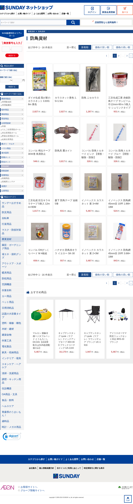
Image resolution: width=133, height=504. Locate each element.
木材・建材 (8, 329)
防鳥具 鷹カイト (63, 150)
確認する (12, 56)
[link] (12, 437)
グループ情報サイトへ (33, 490)
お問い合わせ (53, 13)
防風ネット (6, 157)
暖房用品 (6, 272)
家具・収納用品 (10, 352)
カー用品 (6, 296)
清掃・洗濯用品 (10, 373)
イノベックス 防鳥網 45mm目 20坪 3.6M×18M (119, 253)
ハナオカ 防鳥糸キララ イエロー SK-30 (66, 252)
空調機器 (6, 284)
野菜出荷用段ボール (10, 136)
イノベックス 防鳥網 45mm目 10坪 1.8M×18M (119, 203)
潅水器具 (5, 153)
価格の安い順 (102, 47)
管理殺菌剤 (6, 105)
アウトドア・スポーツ (11, 265)
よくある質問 (39, 13)
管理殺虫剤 (6, 102)
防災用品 (6, 212)
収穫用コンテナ (8, 182)
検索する (12, 87)
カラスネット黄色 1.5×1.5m (66, 99)
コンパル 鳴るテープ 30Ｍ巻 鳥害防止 (39, 152)
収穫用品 (5, 175)
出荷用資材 (6, 123)
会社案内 (32, 468)
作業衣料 (6, 290)
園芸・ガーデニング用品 (11, 247)
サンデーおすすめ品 (11, 205)
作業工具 (6, 340)
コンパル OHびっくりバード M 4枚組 (38, 252)
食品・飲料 (8, 400)
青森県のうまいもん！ (11, 414)
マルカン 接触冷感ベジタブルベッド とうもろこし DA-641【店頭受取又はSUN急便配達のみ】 (41, 340)
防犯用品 (6, 278)
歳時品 (5, 421)
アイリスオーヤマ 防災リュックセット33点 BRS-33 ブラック (118, 337)
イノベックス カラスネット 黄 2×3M (93, 252)
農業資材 (31, 31)
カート (125, 12)
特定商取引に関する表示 (94, 468)
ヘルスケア (8, 406)
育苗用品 (5, 119)
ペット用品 (8, 302)
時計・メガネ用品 (11, 427)
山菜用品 (5, 191)
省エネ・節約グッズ (11, 256)
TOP (128, 500)
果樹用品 (5, 114)
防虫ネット (6, 162)
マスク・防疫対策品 (11, 232)
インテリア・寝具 (11, 358)
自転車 (5, 218)
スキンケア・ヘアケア (11, 366)
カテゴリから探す (7, 13)
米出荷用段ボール (9, 133)
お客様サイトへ (29, 487)
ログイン (92, 12)
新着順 (84, 47)
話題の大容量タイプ (11, 315)
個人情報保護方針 (46, 468)
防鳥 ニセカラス (90, 97)
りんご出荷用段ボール (11, 129)
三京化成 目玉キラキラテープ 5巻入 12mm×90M (39, 203)
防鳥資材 (41, 31)
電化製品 (6, 346)
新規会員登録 (108, 12)
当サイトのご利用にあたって (69, 468)
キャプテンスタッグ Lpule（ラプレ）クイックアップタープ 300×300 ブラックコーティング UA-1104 (66, 340)
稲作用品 (5, 110)
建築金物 (6, 334)
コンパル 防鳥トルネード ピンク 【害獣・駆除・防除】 (93, 154)
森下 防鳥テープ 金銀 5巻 (66, 202)
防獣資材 (5, 171)
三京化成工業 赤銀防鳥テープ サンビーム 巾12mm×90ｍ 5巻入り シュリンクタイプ (119, 102)
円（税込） (39, 111)
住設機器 (6, 388)
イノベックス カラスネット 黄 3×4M (93, 202)
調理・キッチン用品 (11, 381)
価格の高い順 (123, 47)
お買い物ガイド (24, 13)
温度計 (4, 186)
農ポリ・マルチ (7, 144)
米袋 (4, 126)
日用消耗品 (8, 308)
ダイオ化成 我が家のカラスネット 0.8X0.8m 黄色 (39, 101)
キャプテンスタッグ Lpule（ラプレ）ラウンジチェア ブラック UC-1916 (92, 339)
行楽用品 (6, 224)
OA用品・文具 (9, 394)
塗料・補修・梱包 (11, 323)
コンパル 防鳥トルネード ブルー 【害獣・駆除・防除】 (119, 154)
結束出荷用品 (7, 139)
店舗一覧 (65, 13)
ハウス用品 (6, 148)
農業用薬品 (6, 99)
